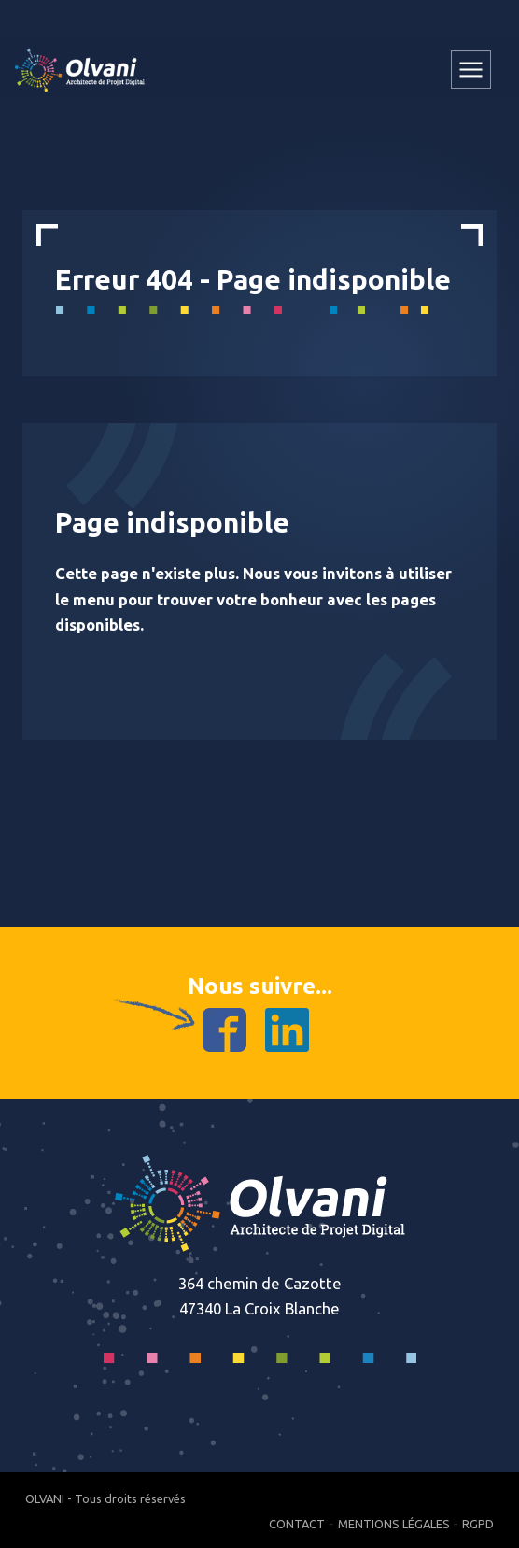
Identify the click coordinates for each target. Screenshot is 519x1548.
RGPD (478, 1523)
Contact (297, 1523)
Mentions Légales (394, 1523)
